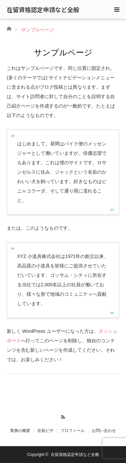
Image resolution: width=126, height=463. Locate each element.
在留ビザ (45, 431)
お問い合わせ (104, 431)
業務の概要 (20, 431)
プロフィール (72, 431)
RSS (63, 416)
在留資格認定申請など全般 (43, 9)
